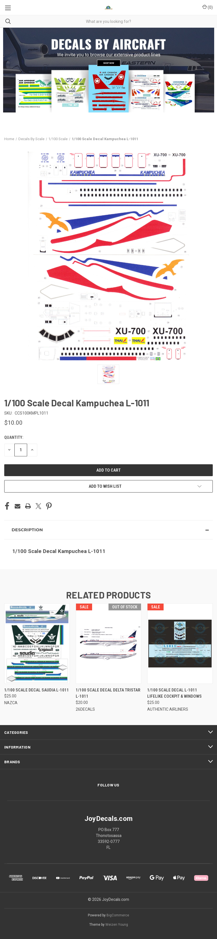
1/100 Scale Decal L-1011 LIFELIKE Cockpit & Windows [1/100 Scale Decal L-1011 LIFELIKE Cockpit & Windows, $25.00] (174, 693)
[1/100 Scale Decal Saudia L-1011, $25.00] (37, 643)
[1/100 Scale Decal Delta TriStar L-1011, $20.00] (108, 643)
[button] (108, 529)
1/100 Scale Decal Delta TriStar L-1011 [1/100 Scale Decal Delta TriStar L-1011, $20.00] (108, 693)
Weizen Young (116, 925)
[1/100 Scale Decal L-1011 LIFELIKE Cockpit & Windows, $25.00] (180, 643)
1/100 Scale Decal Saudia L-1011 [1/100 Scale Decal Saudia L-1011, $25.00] (36, 690)
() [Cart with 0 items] (207, 7)
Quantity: (13, 437)
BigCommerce (118, 915)
